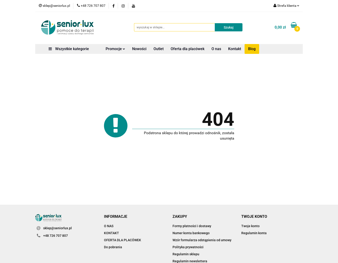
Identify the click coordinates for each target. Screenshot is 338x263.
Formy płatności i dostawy (192, 226)
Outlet (159, 49)
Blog (252, 49)
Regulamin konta (254, 233)
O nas (216, 49)
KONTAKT (111, 233)
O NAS (108, 226)
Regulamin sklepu (186, 254)
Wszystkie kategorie (69, 49)
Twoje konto (250, 226)
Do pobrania (113, 247)
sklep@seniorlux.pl (57, 228)
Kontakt (234, 49)
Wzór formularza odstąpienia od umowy (202, 240)
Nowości (139, 49)
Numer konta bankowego (191, 233)
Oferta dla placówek (187, 49)
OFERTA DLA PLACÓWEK (122, 240)
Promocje (115, 49)
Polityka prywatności (188, 247)
